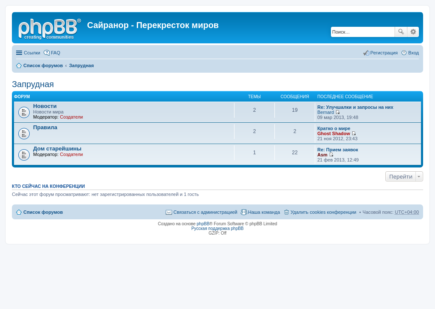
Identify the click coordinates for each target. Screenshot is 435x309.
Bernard (325, 112)
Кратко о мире (333, 128)
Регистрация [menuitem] (384, 52)
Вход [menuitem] (413, 52)
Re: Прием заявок (337, 149)
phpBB (203, 223)
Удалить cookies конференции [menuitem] (323, 212)
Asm (322, 154)
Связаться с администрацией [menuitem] (205, 212)
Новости (44, 106)
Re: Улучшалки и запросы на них (355, 107)
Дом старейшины (57, 148)
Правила (45, 127)
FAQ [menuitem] (55, 52)
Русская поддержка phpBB (217, 228)
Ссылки (32, 52)
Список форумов (43, 65)
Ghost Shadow (333, 133)
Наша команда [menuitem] (264, 212)
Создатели (71, 116)
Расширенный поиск (413, 32)
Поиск (401, 32)
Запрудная (81, 65)
